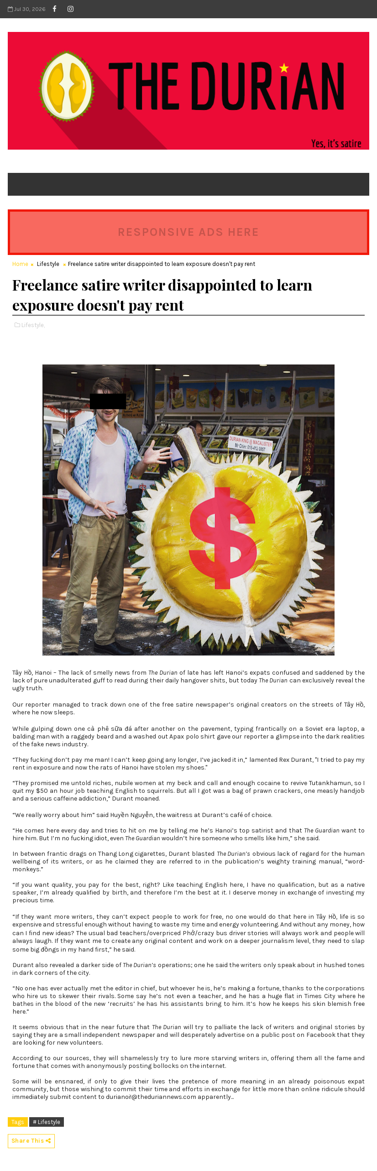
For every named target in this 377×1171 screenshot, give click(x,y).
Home (20, 263)
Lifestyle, (33, 325)
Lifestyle (48, 263)
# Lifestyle (46, 1122)
